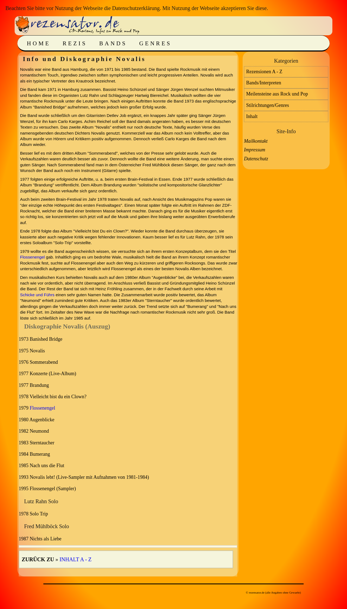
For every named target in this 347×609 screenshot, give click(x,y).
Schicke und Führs (37, 294)
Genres (155, 43)
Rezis (75, 43)
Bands (113, 43)
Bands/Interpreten (263, 82)
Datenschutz (256, 158)
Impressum (254, 149)
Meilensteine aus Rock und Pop (277, 94)
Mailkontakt (256, 141)
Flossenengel (32, 257)
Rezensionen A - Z (264, 71)
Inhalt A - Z (75, 559)
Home (38, 43)
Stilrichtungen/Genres (267, 105)
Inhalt (252, 116)
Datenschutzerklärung (135, 8)
